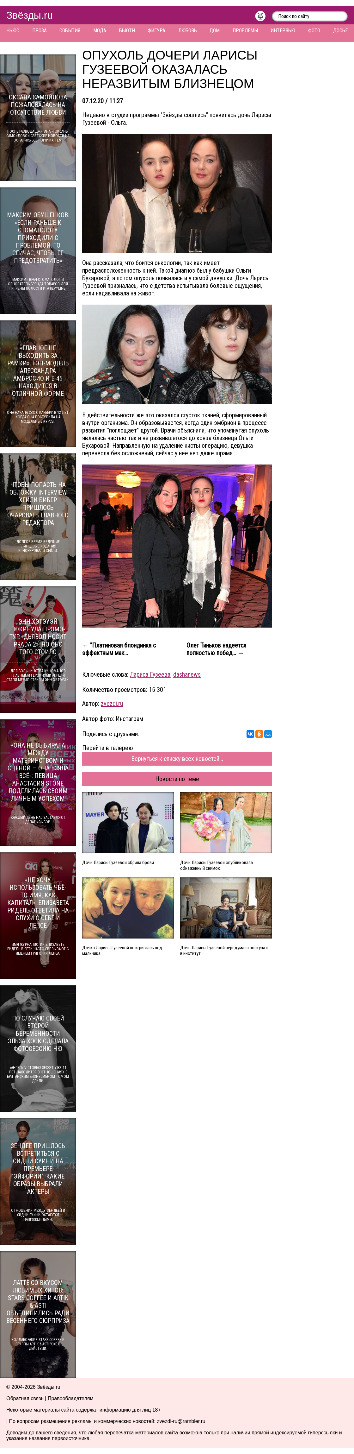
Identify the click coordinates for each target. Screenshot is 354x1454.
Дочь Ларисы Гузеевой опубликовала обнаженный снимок (216, 865)
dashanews (187, 674)
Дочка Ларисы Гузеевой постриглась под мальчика (122, 950)
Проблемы (245, 31)
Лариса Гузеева (150, 674)
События (69, 31)
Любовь (187, 31)
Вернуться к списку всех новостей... (177, 758)
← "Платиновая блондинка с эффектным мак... (119, 649)
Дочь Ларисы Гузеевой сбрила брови (118, 862)
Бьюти (127, 31)
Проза (39, 31)
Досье (340, 31)
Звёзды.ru (29, 15)
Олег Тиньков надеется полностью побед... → (216, 649)
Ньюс (12, 31)
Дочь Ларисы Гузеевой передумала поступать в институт (225, 950)
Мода (99, 31)
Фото (314, 31)
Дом (215, 31)
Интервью (283, 31)
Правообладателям (71, 1398)
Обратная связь (25, 1398)
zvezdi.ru (112, 703)
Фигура (156, 31)
